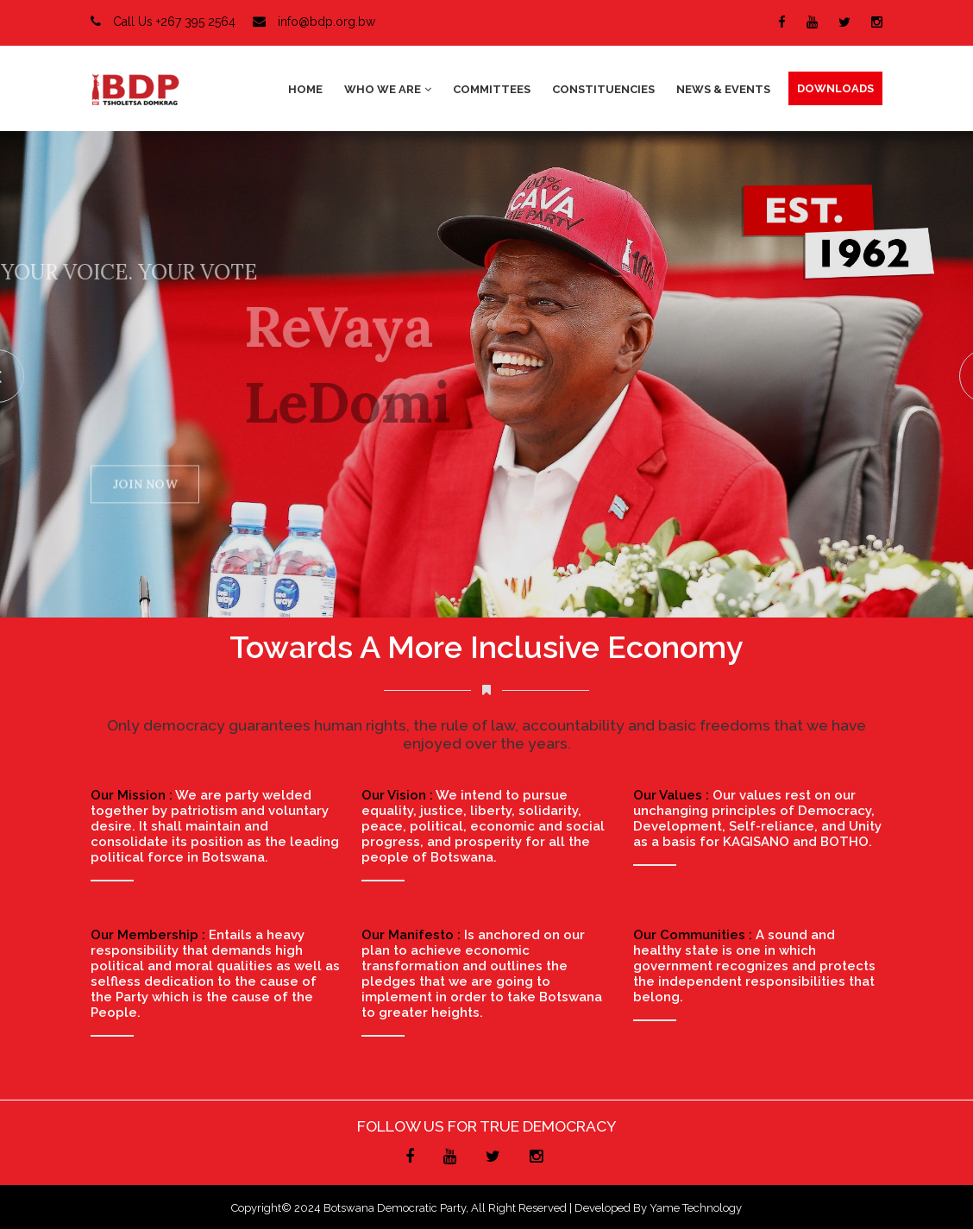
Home (305, 89)
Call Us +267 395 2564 (163, 21)
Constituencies (603, 89)
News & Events (723, 89)
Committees (491, 89)
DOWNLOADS (835, 88)
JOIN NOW (145, 486)
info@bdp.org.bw (314, 21)
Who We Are (387, 89)
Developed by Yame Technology (658, 1207)
